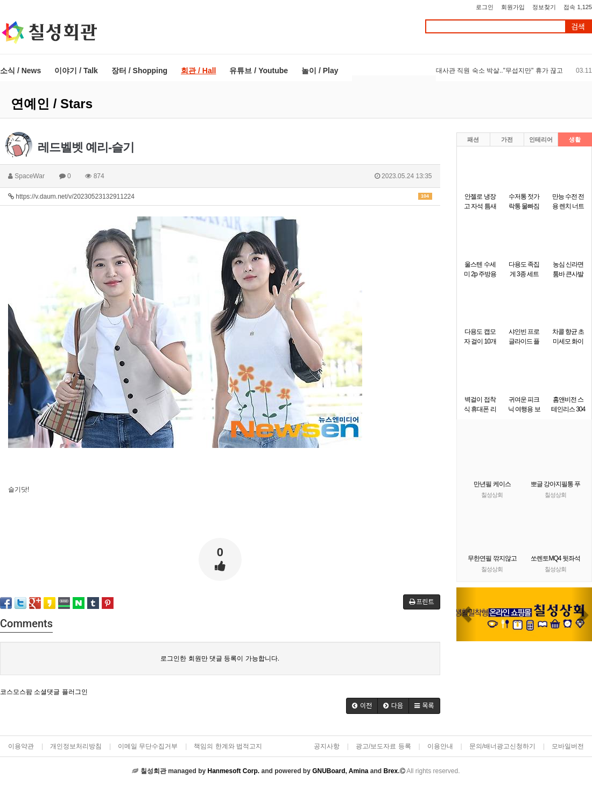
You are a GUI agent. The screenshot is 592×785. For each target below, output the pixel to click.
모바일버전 (568, 746)
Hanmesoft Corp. (233, 771)
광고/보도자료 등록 (383, 746)
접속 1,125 (577, 7)
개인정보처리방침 (76, 746)
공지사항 (327, 746)
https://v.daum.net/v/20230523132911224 (220, 196)
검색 (578, 26)
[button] (466, 614)
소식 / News (20, 70)
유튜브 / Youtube (258, 70)
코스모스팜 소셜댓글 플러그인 (44, 692)
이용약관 (21, 746)
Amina (359, 771)
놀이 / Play (319, 70)
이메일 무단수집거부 (148, 746)
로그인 (485, 7)
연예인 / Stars (52, 103)
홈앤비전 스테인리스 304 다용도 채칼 (568, 409)
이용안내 (440, 746)
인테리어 (541, 139)
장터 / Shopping (139, 70)
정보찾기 (544, 7)
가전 (507, 139)
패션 (473, 139)
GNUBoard (328, 771)
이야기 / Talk (76, 70)
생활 (575, 139)
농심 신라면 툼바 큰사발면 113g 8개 (568, 274)
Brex (390, 771)
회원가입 (513, 7)
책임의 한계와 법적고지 (228, 746)
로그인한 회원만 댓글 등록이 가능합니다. (219, 658)
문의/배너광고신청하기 (502, 746)
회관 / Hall (198, 70)
